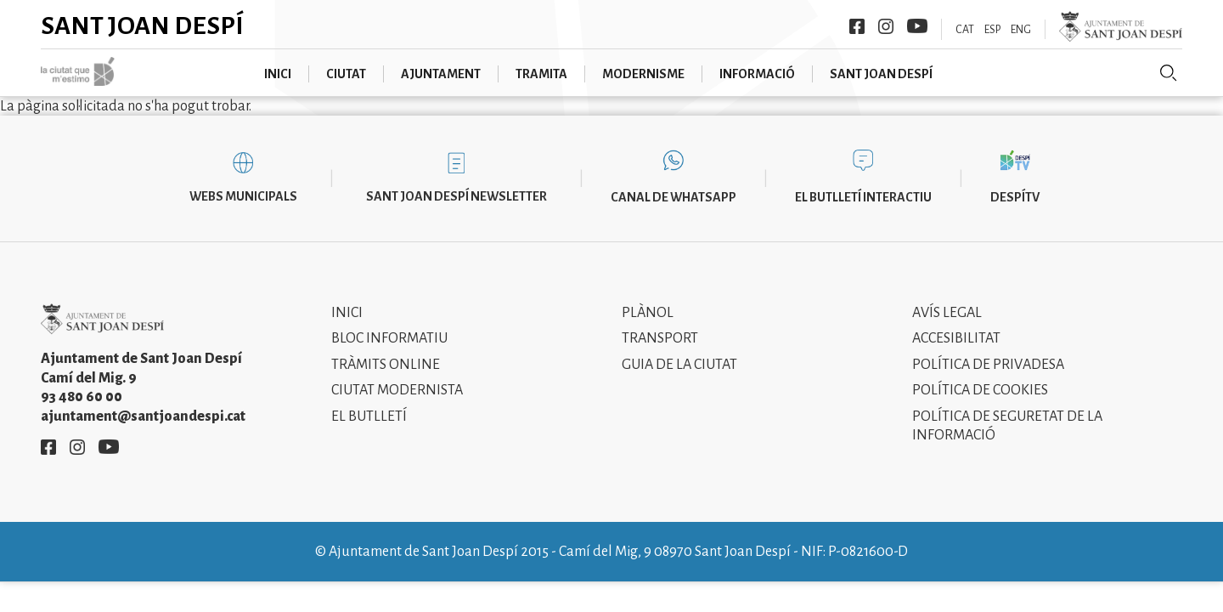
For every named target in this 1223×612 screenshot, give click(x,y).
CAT (964, 30)
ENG (1021, 30)
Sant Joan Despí (142, 25)
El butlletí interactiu (863, 197)
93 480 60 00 (81, 397)
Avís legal (947, 312)
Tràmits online (385, 364)
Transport (660, 338)
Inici (277, 74)
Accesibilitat (956, 338)
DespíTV (1015, 197)
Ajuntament (441, 74)
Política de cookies (980, 390)
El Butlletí (369, 416)
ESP (992, 30)
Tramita (541, 74)
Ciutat (346, 74)
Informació (757, 74)
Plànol (647, 312)
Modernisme (643, 74)
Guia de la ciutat (679, 364)
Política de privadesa (988, 364)
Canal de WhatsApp (673, 197)
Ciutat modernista (397, 390)
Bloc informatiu (389, 338)
